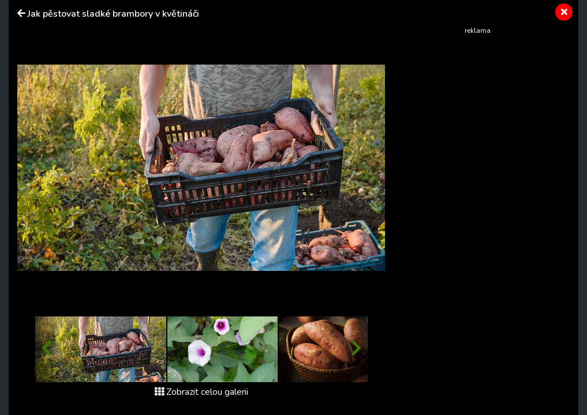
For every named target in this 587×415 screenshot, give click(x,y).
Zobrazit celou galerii (201, 392)
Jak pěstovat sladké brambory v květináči (113, 13)
